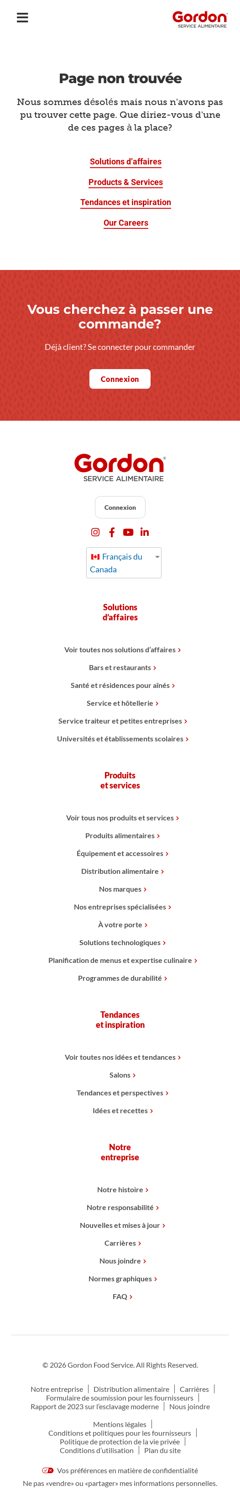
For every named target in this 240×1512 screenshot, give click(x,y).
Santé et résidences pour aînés (120, 685)
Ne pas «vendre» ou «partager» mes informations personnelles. (120, 1483)
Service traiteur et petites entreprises (120, 720)
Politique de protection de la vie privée (120, 1441)
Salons (120, 1074)
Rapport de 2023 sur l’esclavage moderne (95, 1406)
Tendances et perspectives (120, 1092)
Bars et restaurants (120, 667)
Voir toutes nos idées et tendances (120, 1056)
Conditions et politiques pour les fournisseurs (119, 1432)
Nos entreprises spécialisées (120, 906)
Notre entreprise (57, 1389)
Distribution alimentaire (120, 871)
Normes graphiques (120, 1278)
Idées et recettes (120, 1110)
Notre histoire (120, 1189)
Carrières (120, 1242)
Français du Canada (116, 562)
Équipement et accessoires (120, 853)
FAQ (120, 1296)
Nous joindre (120, 1260)
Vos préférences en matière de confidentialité (120, 1470)
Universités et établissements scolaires (120, 738)
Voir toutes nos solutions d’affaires (120, 649)
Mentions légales (119, 1424)
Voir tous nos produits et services (120, 817)
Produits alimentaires (120, 835)
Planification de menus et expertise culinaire (120, 960)
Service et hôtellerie (120, 702)
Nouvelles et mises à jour (120, 1225)
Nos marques (120, 888)
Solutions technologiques (120, 942)
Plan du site (162, 1450)
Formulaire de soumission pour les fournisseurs (119, 1397)
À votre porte (120, 924)
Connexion (120, 507)
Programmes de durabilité (120, 977)
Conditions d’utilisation (97, 1450)
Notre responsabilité (120, 1207)
